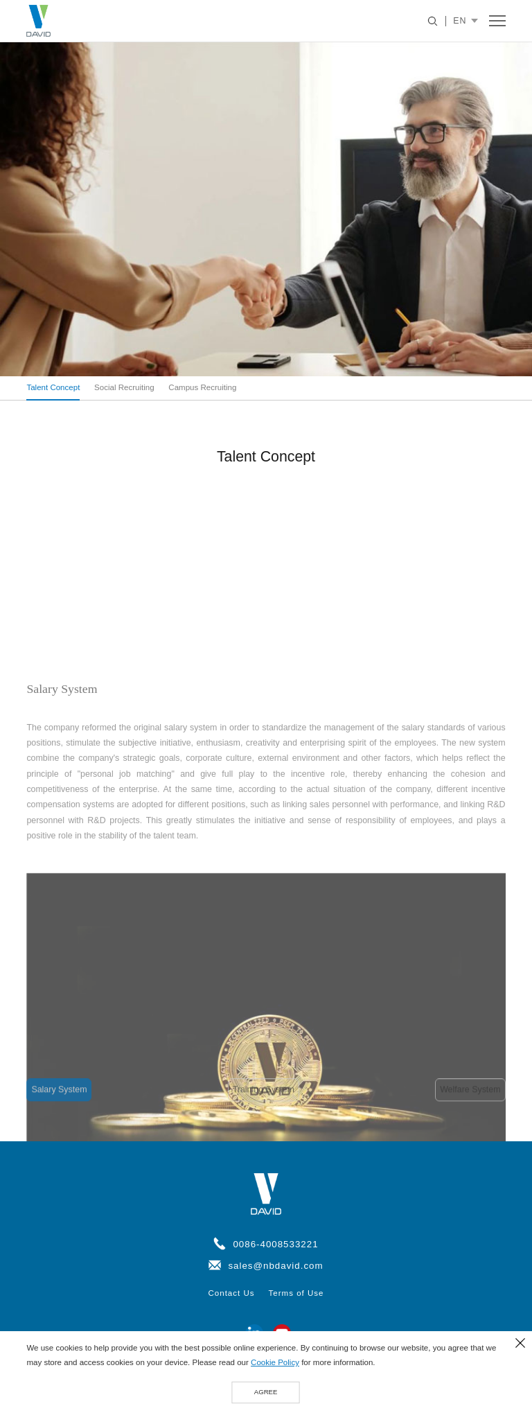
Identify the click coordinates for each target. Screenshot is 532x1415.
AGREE (266, 1392)
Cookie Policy (275, 1363)
